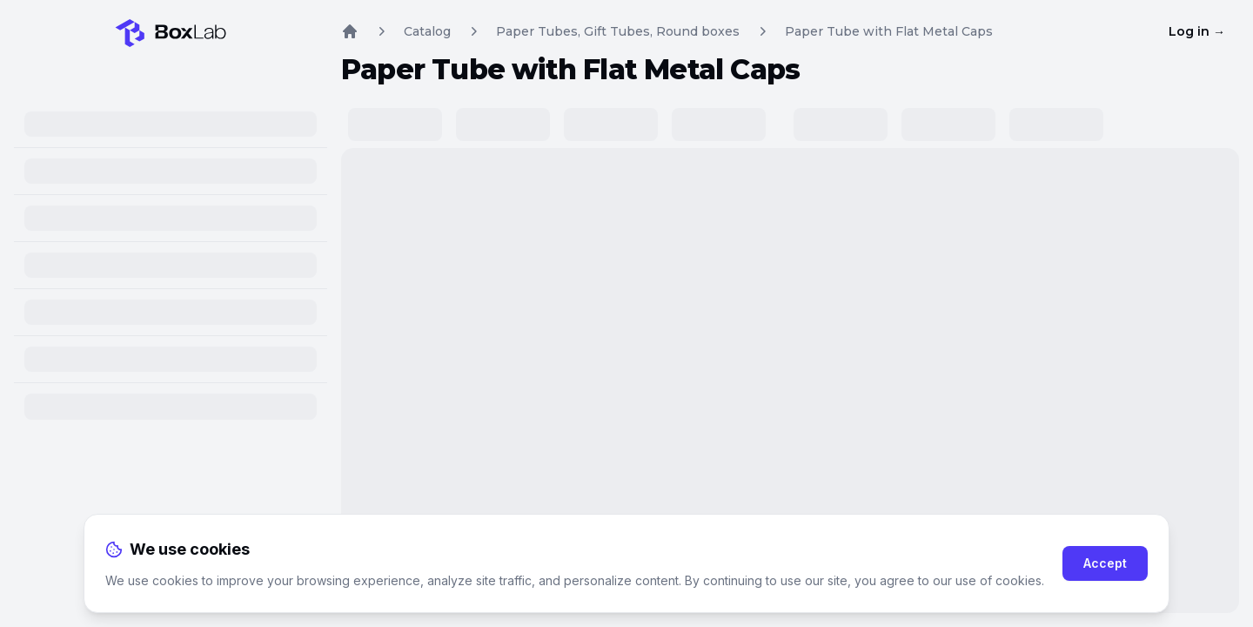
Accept (1105, 563)
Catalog (427, 31)
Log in (1197, 31)
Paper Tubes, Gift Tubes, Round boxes (618, 31)
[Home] (170, 28)
